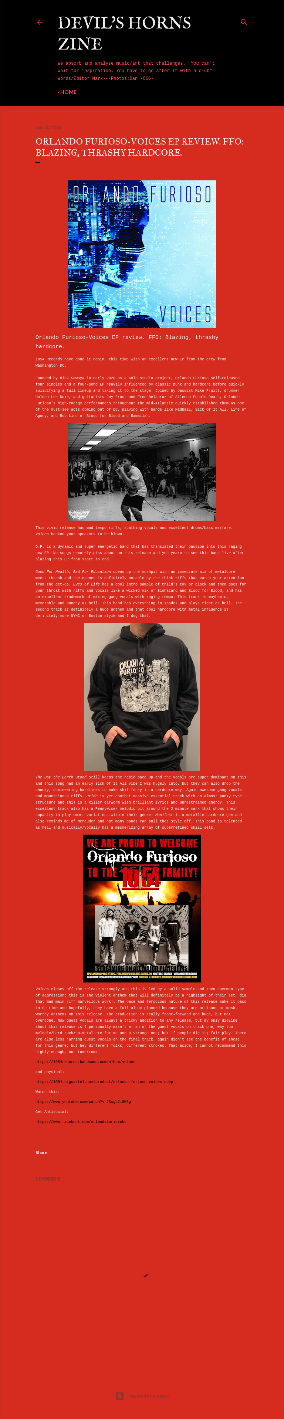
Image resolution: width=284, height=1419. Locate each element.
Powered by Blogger (142, 1396)
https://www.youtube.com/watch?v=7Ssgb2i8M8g (83, 1102)
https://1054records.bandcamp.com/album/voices (85, 1062)
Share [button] (41, 1152)
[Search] (244, 20)
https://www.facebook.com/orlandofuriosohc (81, 1122)
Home (68, 92)
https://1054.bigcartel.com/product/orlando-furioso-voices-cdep (104, 1082)
